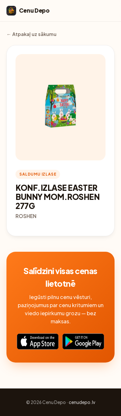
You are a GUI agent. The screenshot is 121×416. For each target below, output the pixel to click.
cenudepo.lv (82, 402)
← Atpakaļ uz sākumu (31, 34)
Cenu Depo (28, 11)
